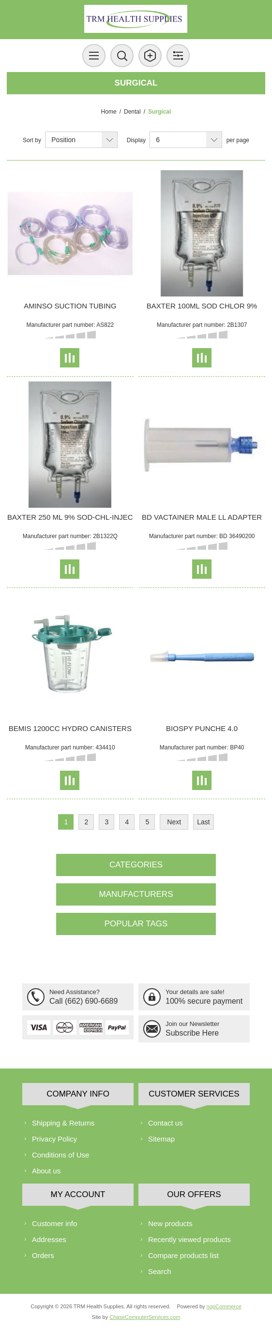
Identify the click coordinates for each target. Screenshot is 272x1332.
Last (203, 822)
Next (174, 822)
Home (109, 111)
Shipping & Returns (63, 1123)
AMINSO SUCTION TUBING (70, 306)
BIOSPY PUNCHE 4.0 (202, 728)
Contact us (165, 1123)
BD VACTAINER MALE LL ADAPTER (202, 517)
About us (46, 1171)
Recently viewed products (189, 1239)
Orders (43, 1255)
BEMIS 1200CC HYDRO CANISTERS (70, 728)
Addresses (49, 1239)
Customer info (54, 1223)
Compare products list (183, 1255)
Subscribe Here (192, 1033)
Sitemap (161, 1139)
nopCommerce (224, 1306)
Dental (132, 111)
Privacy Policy (54, 1139)
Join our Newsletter (192, 1023)
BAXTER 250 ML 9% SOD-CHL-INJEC (70, 517)
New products (170, 1223)
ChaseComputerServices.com (144, 1317)
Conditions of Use (60, 1155)
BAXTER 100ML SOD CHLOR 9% (202, 306)
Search (159, 1271)
